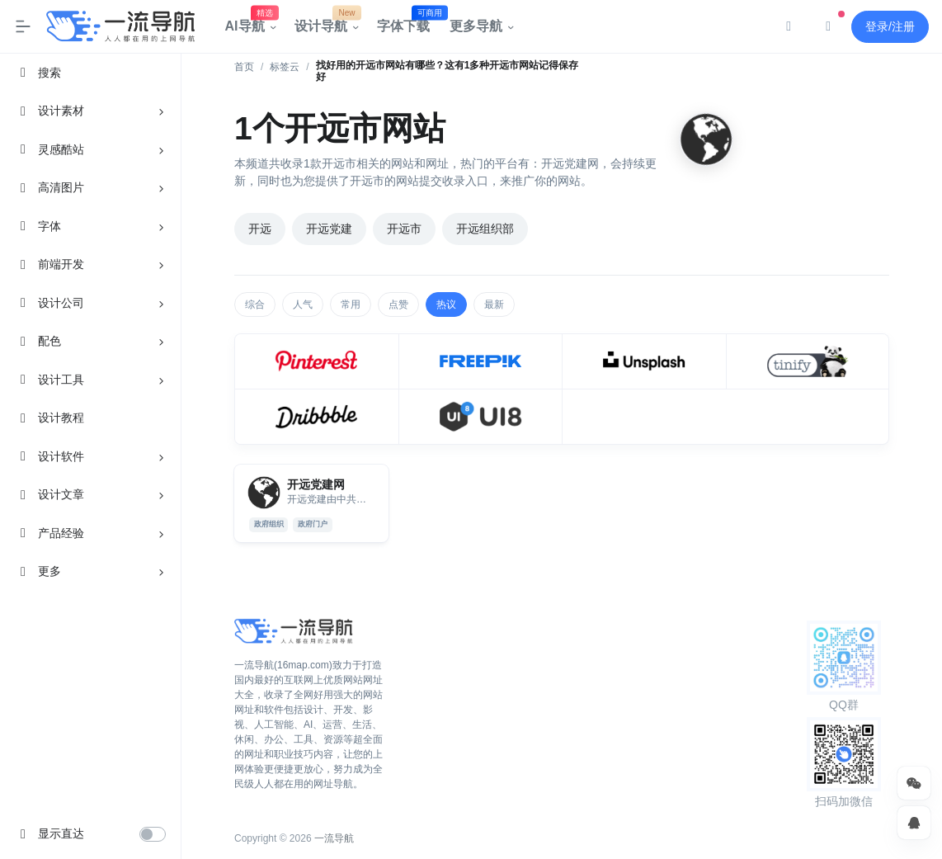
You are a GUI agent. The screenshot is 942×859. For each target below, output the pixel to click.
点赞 (398, 304)
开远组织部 (485, 228)
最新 (494, 304)
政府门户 (312, 524)
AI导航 (250, 22)
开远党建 (329, 228)
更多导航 (476, 26)
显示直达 (61, 833)
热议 (446, 304)
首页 (244, 67)
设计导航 (325, 22)
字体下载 (408, 22)
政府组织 (269, 524)
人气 (303, 304)
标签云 (284, 67)
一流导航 (334, 838)
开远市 (404, 228)
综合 (255, 304)
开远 (259, 228)
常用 (350, 304)
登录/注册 (890, 26)
